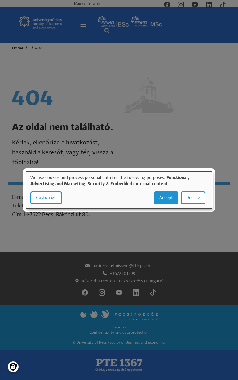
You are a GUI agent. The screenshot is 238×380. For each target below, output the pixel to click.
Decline (193, 198)
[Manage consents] (13, 366)
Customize (46, 198)
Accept (166, 198)
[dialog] (119, 190)
